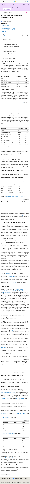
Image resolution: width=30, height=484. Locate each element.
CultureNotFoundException (6, 354)
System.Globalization (5, 35)
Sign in (28, 1)
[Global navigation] (1, 1)
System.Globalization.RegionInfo (7, 178)
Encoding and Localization (8, 12)
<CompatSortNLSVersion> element (7, 327)
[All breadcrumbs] (2, 12)
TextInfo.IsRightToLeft (23, 218)
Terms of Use (13, 482)
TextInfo (13, 290)
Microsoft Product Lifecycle (7, 5)
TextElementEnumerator (22, 290)
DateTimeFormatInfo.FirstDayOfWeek (8, 392)
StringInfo (9, 290)
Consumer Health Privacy (5, 482)
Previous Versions (9, 480)
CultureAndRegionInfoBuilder (6, 457)
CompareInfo (3, 290)
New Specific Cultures (5, 26)
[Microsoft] (15, 1)
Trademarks (19, 482)
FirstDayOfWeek (5, 398)
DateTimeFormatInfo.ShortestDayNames (17, 215)
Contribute (19, 480)
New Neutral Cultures (5, 25)
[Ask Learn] (26, 12)
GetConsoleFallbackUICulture (19, 413)
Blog (14, 480)
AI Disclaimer (3, 480)
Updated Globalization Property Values (8, 28)
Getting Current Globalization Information (9, 29)
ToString (13, 377)
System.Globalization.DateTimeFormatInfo (14, 196)
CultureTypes (8, 273)
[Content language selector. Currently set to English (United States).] (6, 478)
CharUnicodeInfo (19, 289)
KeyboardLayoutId (4, 413)
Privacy (23, 480)
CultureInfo (3, 347)
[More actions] (28, 12)
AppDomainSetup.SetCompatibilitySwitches (19, 330)
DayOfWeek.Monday (20, 398)
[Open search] (25, 1)
